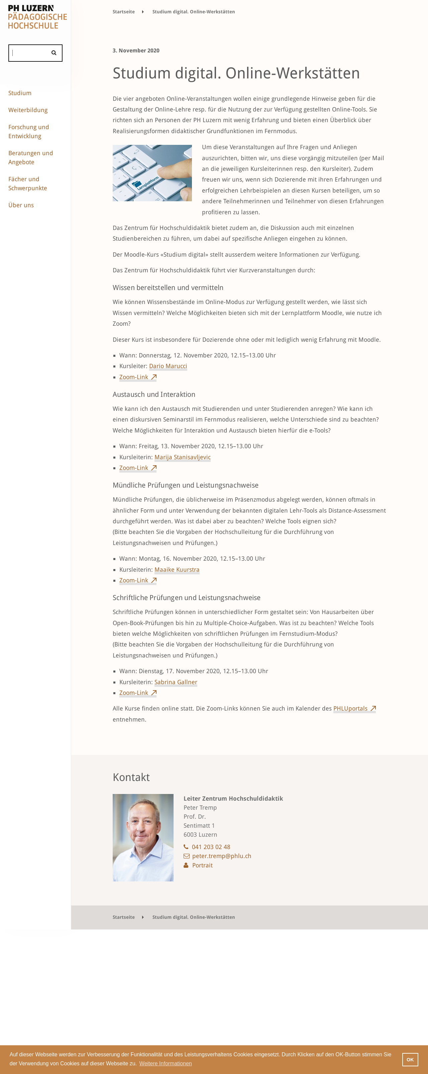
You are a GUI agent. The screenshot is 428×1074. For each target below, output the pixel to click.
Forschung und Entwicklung (28, 131)
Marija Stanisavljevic (182, 457)
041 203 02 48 (211, 846)
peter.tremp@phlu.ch (221, 855)
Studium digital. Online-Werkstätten (193, 11)
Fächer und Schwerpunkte (27, 184)
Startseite (124, 11)
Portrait (202, 865)
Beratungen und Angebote (30, 158)
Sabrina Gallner (175, 682)
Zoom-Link (133, 376)
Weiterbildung (27, 109)
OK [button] (410, 1059)
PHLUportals (350, 708)
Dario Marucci (168, 365)
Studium (19, 92)
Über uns (21, 205)
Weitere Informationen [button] (165, 1063)
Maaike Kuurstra (177, 569)
